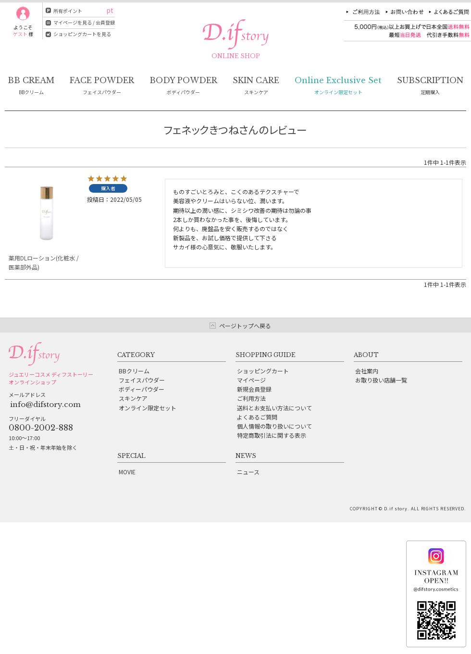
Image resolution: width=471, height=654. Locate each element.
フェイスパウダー (142, 380)
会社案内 (366, 371)
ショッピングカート (263, 371)
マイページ (251, 380)
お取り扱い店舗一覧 (381, 380)
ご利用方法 (251, 398)
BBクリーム (134, 371)
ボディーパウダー (141, 389)
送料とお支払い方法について (274, 408)
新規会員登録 (254, 389)
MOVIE (127, 472)
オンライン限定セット (147, 408)
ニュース (248, 472)
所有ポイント (67, 10)
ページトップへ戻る (245, 325)
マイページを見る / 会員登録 (84, 22)
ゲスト (20, 33)
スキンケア (133, 398)
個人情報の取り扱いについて (274, 426)
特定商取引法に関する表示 (271, 435)
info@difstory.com (45, 404)
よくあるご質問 (257, 417)
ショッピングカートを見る (82, 33)
